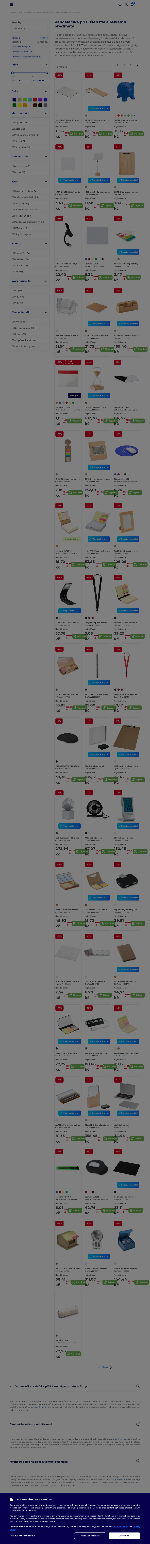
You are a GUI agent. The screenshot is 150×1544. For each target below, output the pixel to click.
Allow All (124, 1535)
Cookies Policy (120, 1527)
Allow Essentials (90, 1535)
